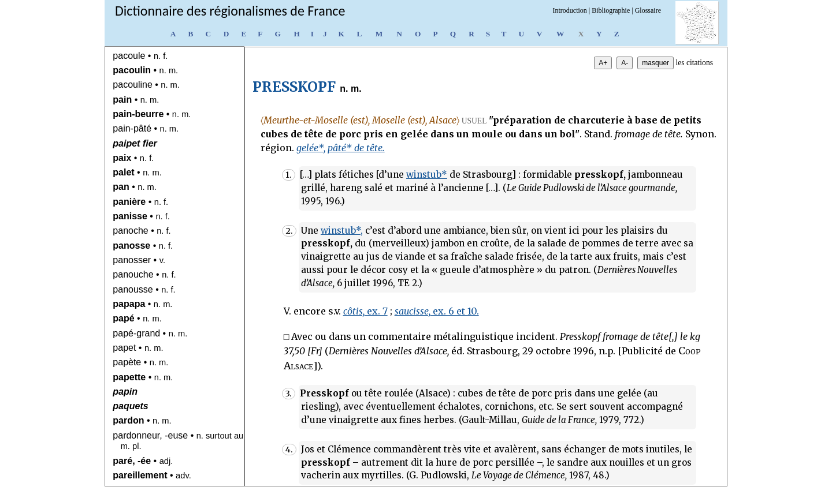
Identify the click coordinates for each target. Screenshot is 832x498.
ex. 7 (365, 311)
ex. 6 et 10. (437, 311)
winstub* (426, 174)
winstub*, (342, 230)
